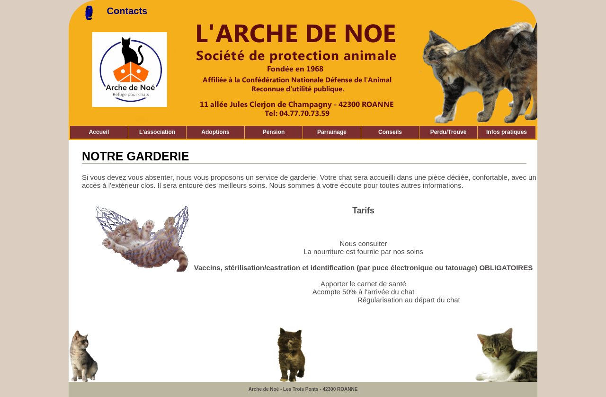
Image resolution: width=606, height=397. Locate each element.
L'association (157, 132)
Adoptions (215, 132)
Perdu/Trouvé (448, 132)
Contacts (127, 11)
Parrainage (332, 132)
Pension (274, 132)
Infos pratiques (506, 132)
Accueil (99, 132)
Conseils (390, 132)
